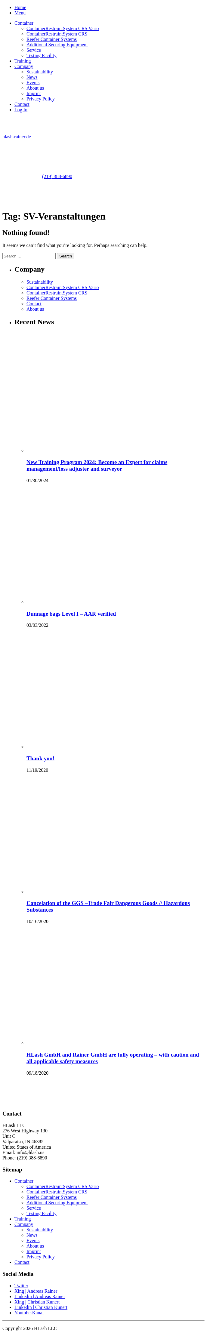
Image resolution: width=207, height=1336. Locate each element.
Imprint (33, 93)
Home (20, 7)
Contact (21, 104)
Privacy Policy (40, 98)
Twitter (21, 1285)
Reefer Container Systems (51, 39)
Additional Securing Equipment (57, 44)
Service (33, 50)
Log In (20, 109)
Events (33, 82)
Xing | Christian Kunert (37, 1301)
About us (35, 88)
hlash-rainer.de (16, 136)
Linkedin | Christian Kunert (40, 1307)
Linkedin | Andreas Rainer (39, 1296)
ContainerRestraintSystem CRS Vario (62, 28)
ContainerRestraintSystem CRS (56, 33)
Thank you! (40, 758)
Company (23, 66)
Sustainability (39, 71)
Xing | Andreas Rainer (35, 1291)
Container (23, 23)
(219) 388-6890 (57, 176)
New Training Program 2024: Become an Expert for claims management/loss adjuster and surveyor (96, 465)
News (31, 77)
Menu (20, 12)
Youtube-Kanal (29, 1312)
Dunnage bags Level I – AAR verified (71, 614)
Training (22, 60)
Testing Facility (41, 55)
